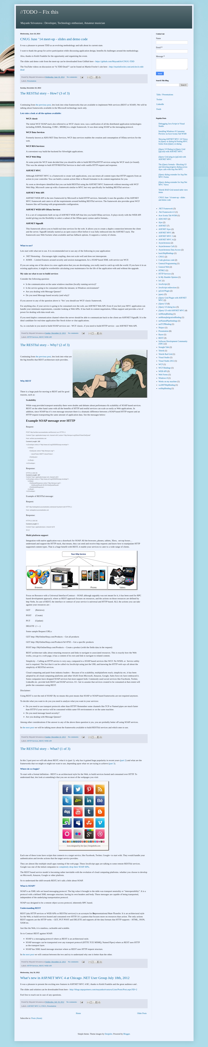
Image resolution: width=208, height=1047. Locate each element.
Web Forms (163, 375)
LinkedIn (160, 104)
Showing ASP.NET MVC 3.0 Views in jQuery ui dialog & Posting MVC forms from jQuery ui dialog (173, 141)
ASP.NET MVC (165, 233)
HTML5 (162, 270)
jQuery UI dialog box (167, 307)
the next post (28, 727)
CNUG (43, 1006)
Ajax (160, 222)
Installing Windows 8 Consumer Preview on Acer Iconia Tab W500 (172, 132)
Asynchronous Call (166, 246)
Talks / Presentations (164, 95)
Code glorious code (166, 260)
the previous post (43, 104)
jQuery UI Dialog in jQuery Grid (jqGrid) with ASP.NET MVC (172, 150)
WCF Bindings (165, 368)
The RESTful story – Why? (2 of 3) (45, 345)
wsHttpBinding (165, 388)
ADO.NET (163, 219)
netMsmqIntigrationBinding (170, 317)
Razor (161, 334)
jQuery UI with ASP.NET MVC (171, 310)
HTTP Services (32, 337)
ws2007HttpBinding (167, 385)
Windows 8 (163, 378)
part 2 (123, 760)
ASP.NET (163, 226)
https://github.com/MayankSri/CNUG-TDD (114, 61)
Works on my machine (168, 381)
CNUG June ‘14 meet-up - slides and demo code (54, 39)
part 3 (111, 763)
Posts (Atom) (36, 1018)
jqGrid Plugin (164, 291)
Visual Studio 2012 (166, 361)
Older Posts (142, 1013)
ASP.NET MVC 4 (33, 1006)
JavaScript (163, 284)
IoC (160, 281)
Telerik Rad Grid (165, 354)
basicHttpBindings (166, 253)
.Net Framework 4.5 (167, 212)
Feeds (158, 109)
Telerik (161, 351)
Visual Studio (164, 357)
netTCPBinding (165, 324)
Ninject (162, 328)
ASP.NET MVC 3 (166, 236)
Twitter (159, 99)
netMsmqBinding (166, 314)
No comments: (72, 77)
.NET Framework (166, 209)
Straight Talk (164, 347)
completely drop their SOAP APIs (74, 867)
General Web (164, 267)
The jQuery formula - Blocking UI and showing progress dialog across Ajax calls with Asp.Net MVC (173, 166)
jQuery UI (163, 304)
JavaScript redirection (167, 288)
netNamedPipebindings (168, 321)
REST (41, 337)
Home (78, 1013)
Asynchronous (164, 243)
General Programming (168, 263)
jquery (161, 294)
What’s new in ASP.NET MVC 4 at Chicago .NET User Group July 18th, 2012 (74, 978)
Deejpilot (108, 1034)
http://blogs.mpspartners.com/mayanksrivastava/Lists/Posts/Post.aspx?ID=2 (103, 989)
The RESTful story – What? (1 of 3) (45, 749)
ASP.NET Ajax (165, 229)
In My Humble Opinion (168, 277)
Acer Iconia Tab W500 (168, 215)
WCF (161, 364)
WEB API (48, 337)
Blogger (126, 1034)
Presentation (31, 81)
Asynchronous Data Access (170, 250)
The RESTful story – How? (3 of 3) (45, 93)
